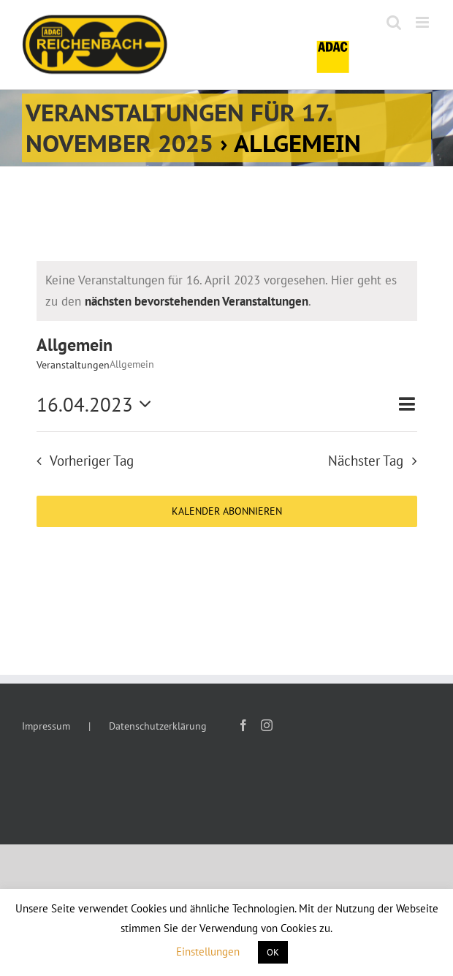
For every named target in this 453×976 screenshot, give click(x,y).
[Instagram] (267, 725)
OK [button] (273, 952)
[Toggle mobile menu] (423, 22)
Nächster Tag (365, 460)
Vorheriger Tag (92, 460)
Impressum (46, 726)
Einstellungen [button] (208, 951)
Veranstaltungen (73, 364)
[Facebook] (243, 725)
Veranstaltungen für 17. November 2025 (179, 128)
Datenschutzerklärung (158, 726)
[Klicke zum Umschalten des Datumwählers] (98, 405)
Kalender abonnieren (227, 511)
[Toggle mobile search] (394, 22)
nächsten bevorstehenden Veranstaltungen (196, 301)
